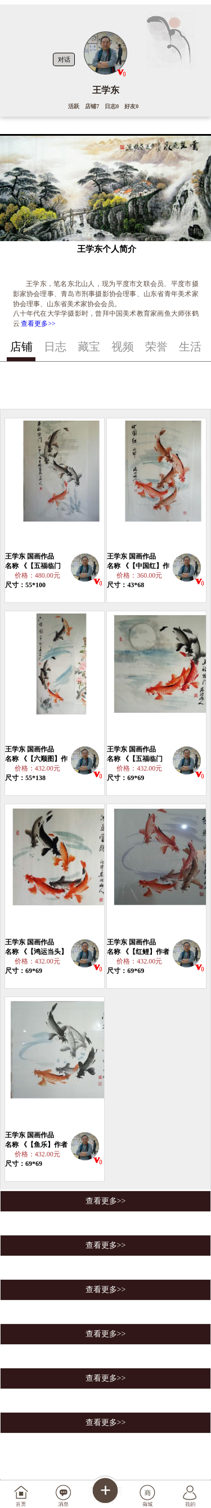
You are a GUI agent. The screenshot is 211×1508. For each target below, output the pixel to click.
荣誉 (156, 346)
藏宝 (89, 346)
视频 (122, 346)
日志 (55, 346)
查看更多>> (38, 324)
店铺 (21, 346)
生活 (190, 346)
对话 (64, 59)
